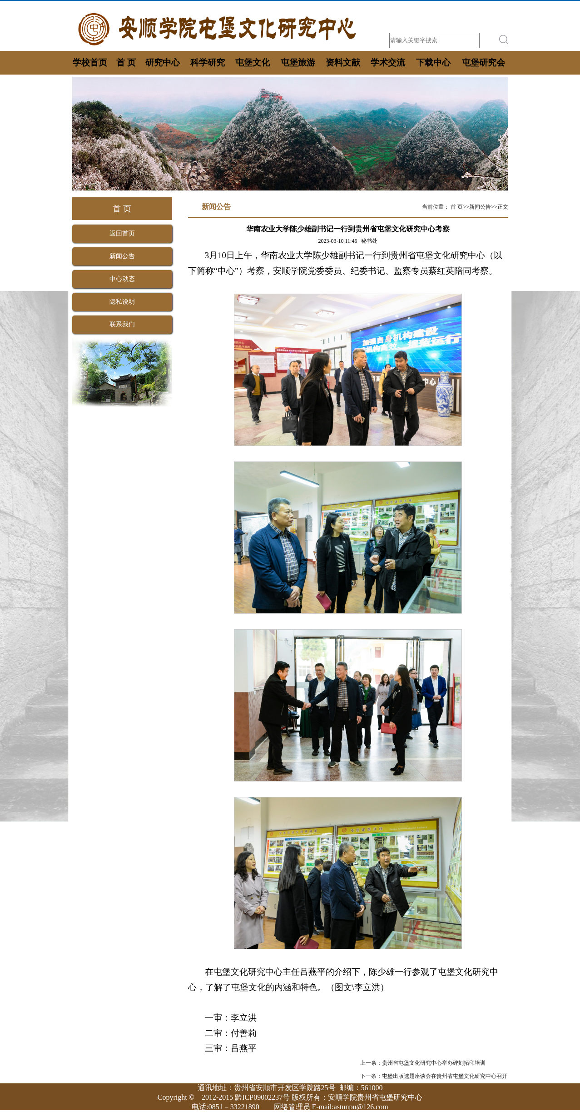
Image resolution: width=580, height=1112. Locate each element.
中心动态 (122, 278)
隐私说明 (122, 301)
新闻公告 (122, 256)
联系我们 (122, 324)
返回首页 (122, 233)
